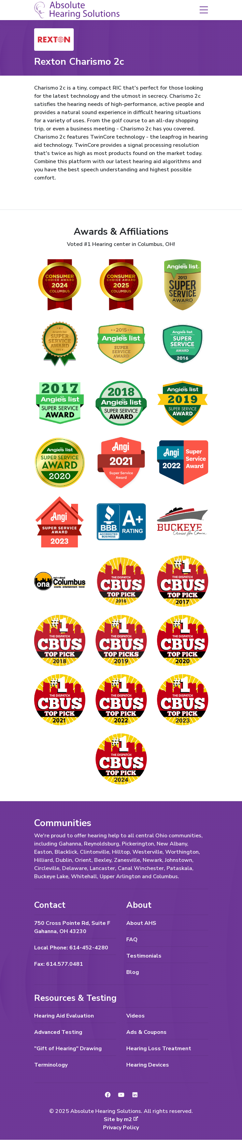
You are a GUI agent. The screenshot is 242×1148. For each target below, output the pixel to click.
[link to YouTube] (121, 1095)
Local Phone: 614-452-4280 (71, 947)
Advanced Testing (58, 1032)
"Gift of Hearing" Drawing (68, 1048)
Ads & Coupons (146, 1032)
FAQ (132, 939)
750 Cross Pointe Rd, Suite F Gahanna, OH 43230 (72, 927)
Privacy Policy (121, 1127)
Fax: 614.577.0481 (58, 964)
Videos (135, 1016)
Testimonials (143, 956)
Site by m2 (121, 1119)
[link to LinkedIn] (135, 1095)
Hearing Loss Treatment (158, 1048)
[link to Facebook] (107, 1095)
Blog (132, 972)
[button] (203, 9)
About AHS (141, 923)
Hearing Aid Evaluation (64, 1016)
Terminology (51, 1065)
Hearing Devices (147, 1065)
